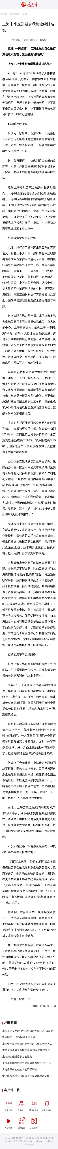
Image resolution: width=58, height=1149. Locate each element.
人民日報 (8, 1104)
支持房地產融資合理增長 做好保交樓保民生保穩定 (29, 1050)
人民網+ (21, 1104)
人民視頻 (8, 1122)
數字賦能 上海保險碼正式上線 (18, 1037)
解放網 (43, 40)
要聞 (24, 14)
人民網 (3, 14)
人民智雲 (21, 1122)
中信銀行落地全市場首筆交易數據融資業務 (25, 1076)
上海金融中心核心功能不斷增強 (19, 1069)
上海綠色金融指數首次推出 (17, 1056)
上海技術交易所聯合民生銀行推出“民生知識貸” (28, 1030)
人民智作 (34, 1122)
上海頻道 (14, 14)
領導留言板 (46, 1104)
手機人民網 (34, 1104)
